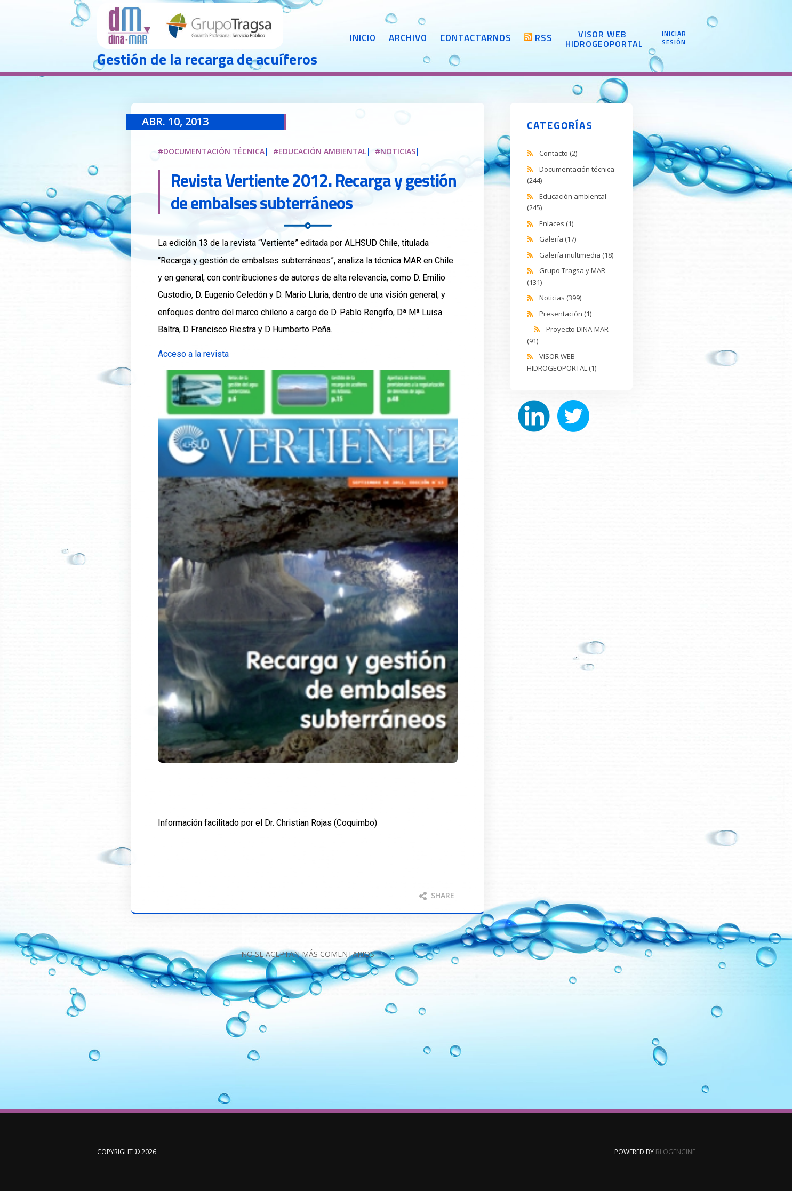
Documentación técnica (214, 151)
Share (436, 895)
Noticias (397, 151)
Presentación (565, 313)
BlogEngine (675, 1151)
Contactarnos (475, 38)
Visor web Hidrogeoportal (602, 39)
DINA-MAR (190, 27)
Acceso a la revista (193, 354)
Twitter (573, 416)
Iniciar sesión (674, 37)
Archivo (408, 38)
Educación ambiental (322, 151)
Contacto (558, 153)
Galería (557, 239)
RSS (544, 38)
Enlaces (556, 223)
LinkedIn (534, 416)
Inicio (363, 38)
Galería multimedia (576, 255)
